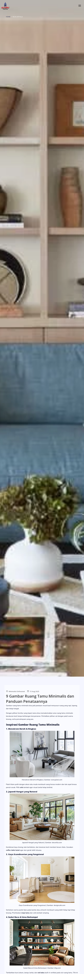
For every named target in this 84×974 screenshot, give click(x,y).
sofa (21, 787)
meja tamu (25, 913)
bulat (13, 850)
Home (8, 17)
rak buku (41, 972)
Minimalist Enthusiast (17, 691)
